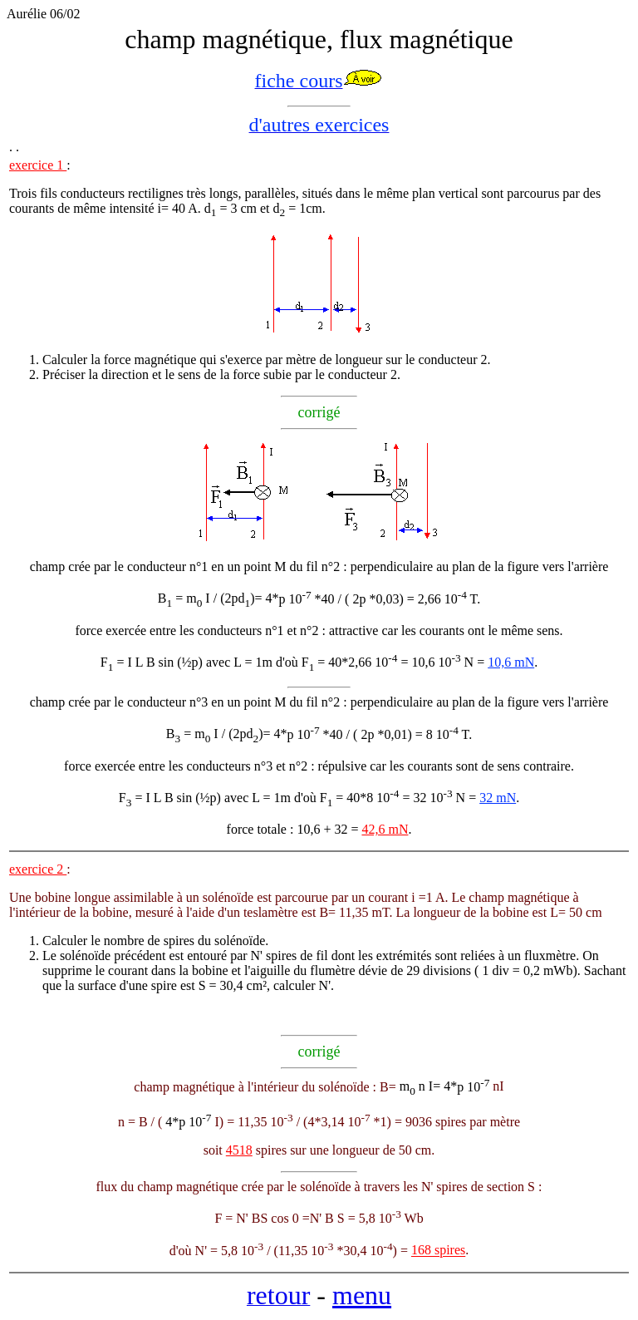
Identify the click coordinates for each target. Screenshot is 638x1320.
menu (361, 1295)
